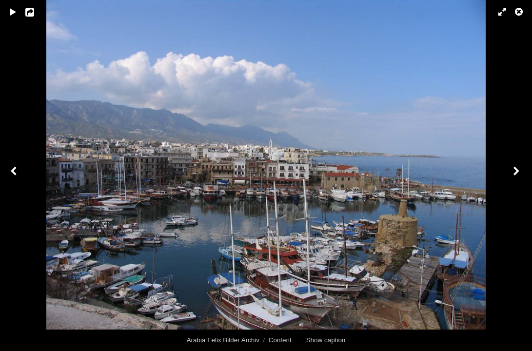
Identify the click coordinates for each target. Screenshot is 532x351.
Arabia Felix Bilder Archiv (223, 340)
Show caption (326, 340)
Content (280, 340)
